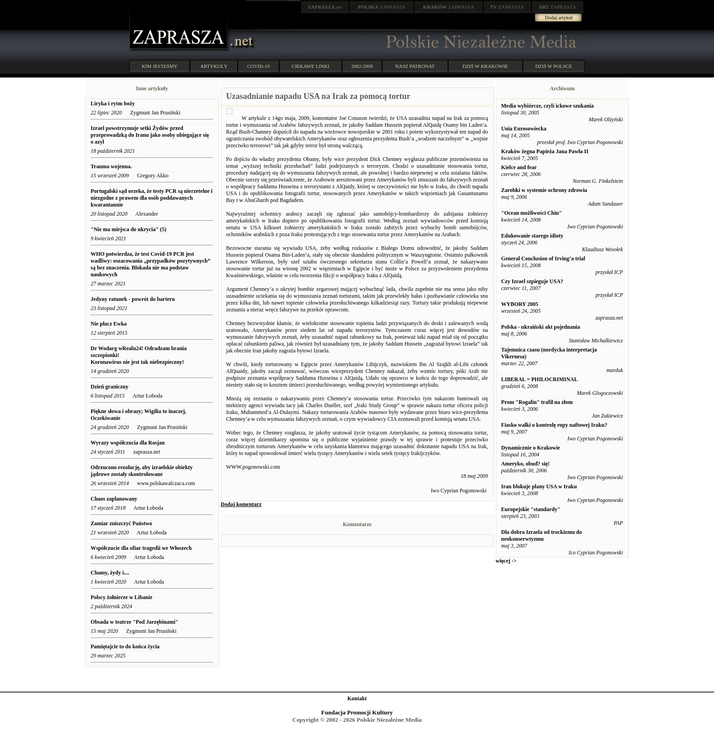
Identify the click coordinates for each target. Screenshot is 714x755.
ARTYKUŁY (214, 66)
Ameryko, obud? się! (525, 463)
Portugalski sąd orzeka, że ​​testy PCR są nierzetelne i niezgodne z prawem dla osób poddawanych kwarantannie (152, 198)
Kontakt (357, 698)
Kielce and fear (519, 167)
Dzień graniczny (109, 386)
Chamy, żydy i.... (110, 572)
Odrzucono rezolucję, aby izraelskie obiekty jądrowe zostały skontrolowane (142, 470)
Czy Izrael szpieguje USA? (532, 281)
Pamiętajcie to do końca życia (125, 646)
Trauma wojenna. (111, 166)
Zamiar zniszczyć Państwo (121, 523)
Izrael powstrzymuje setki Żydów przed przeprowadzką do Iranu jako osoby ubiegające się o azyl (150, 135)
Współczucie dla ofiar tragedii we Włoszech (142, 548)
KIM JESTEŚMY (160, 66)
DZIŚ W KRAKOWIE (485, 66)
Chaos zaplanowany (114, 499)
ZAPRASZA (382, 7)
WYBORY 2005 (519, 304)
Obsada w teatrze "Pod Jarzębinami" (134, 622)
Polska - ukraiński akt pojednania (540, 327)
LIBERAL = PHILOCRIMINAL (539, 379)
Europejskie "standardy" (531, 509)
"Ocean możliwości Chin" (531, 213)
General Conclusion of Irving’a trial (543, 258)
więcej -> (506, 561)
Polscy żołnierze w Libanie (122, 597)
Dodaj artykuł (559, 17)
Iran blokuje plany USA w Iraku (539, 486)
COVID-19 (258, 66)
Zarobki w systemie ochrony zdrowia (544, 190)
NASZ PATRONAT (415, 66)
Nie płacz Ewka (109, 324)
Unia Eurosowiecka (523, 128)
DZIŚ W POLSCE (553, 66)
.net (325, 7)
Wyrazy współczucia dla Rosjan (128, 443)
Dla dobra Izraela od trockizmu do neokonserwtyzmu (541, 535)
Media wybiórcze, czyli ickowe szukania (547, 106)
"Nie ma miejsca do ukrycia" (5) (128, 229)
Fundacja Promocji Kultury (357, 712)
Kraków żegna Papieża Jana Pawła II (545, 151)
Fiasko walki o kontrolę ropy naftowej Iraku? (554, 425)
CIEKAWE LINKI (311, 66)
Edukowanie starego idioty (532, 236)
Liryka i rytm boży (113, 103)
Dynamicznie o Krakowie (530, 448)
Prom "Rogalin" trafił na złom (537, 402)
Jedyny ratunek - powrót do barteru (133, 299)
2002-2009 (362, 66)
